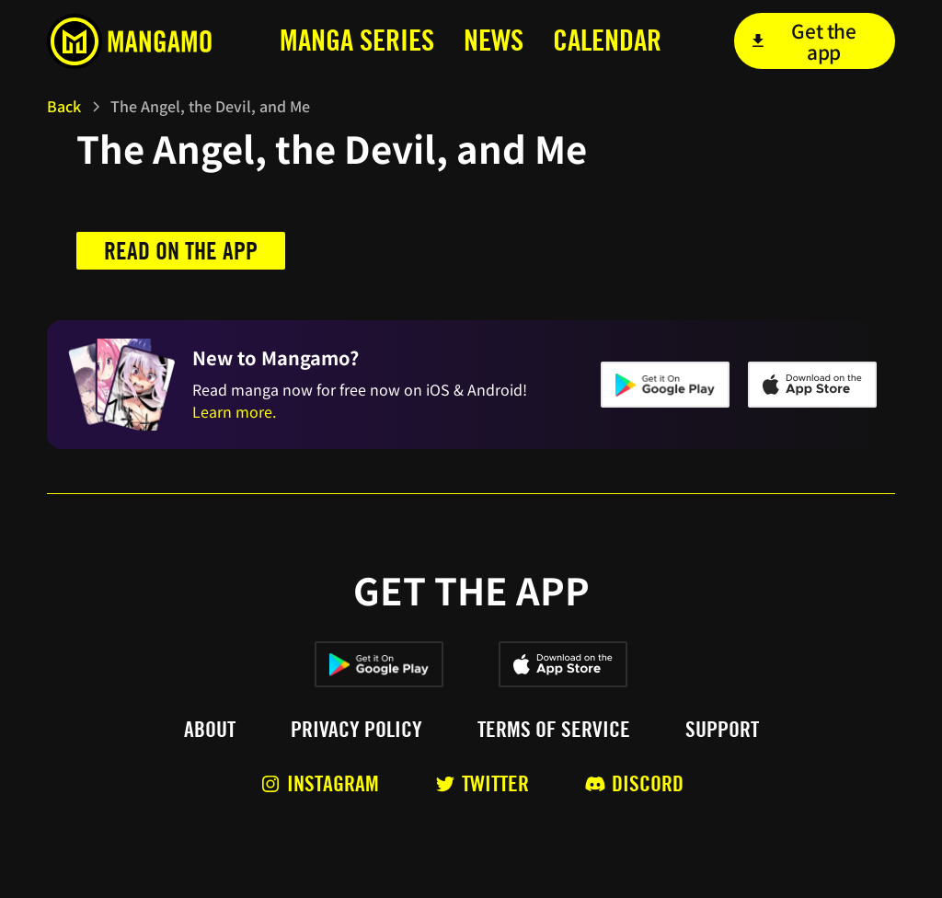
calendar (607, 40)
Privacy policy (356, 730)
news (493, 40)
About (210, 730)
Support (722, 730)
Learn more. (234, 411)
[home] (135, 41)
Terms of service (553, 730)
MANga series (357, 40)
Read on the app (181, 250)
